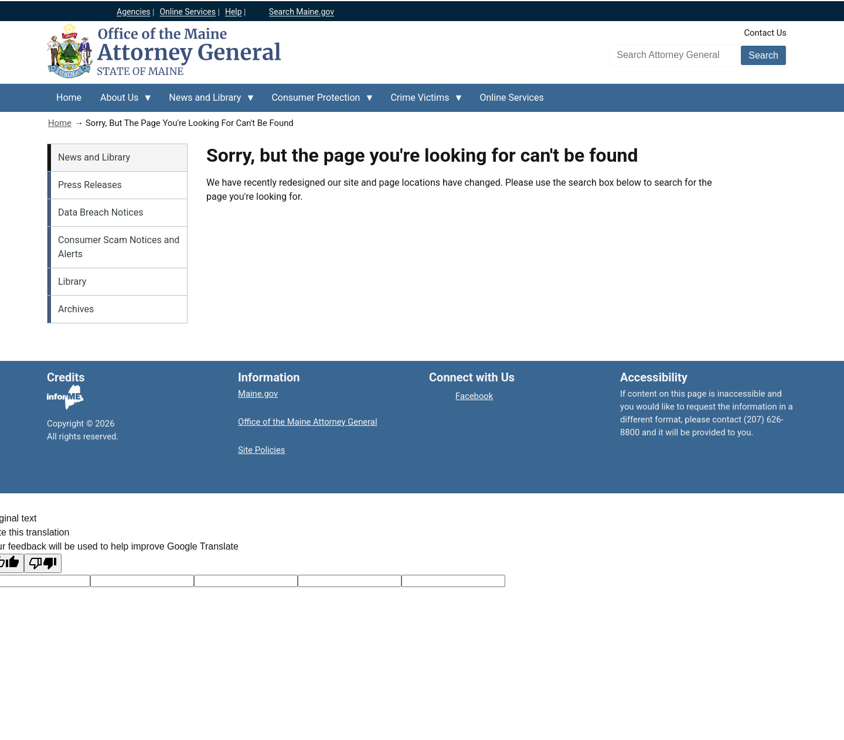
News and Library (94, 157)
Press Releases (90, 184)
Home (60, 123)
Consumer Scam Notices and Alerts (118, 247)
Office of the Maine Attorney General (307, 422)
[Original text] (246, 581)
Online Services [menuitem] (512, 97)
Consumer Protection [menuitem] (318, 102)
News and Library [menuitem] (207, 102)
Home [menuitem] (68, 97)
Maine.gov (258, 393)
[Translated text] (349, 581)
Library (72, 281)
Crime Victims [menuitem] (422, 102)
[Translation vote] (453, 581)
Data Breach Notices (100, 212)
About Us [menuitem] (121, 102)
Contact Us (765, 33)
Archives (76, 309)
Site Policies (261, 450)
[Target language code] (142, 581)
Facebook (474, 396)
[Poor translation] (43, 563)
